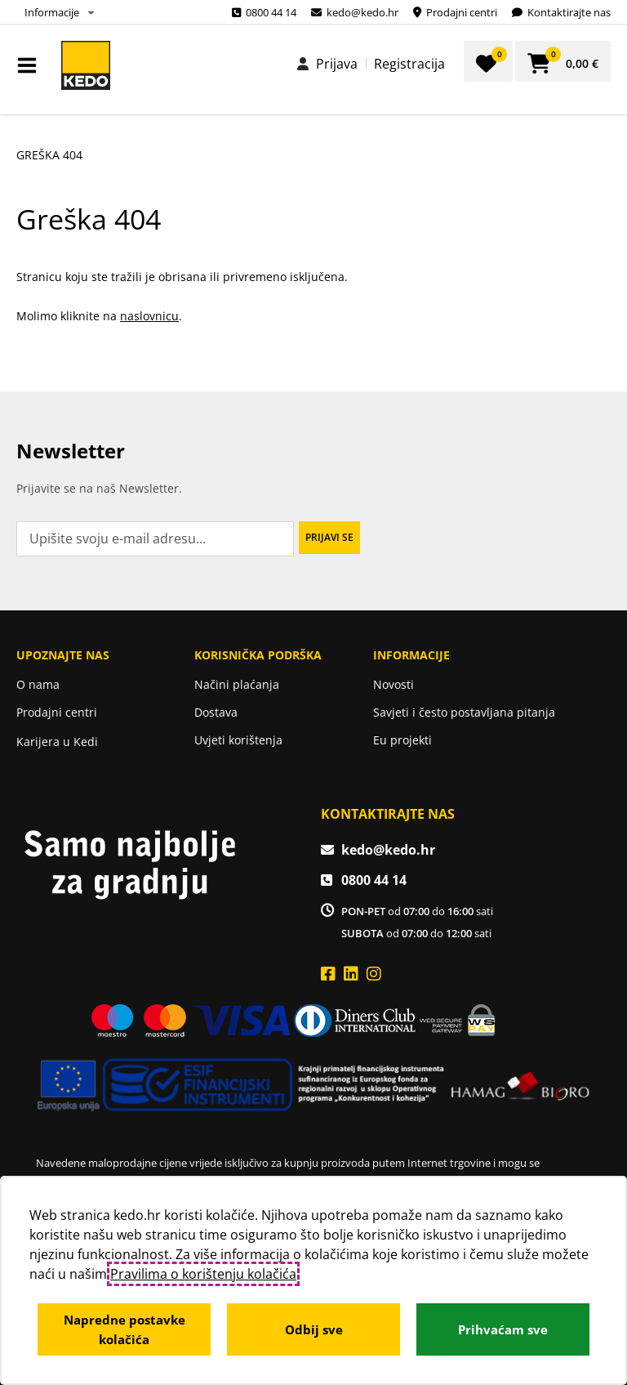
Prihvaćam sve (503, 1329)
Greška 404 (49, 155)
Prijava (337, 63)
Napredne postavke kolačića (124, 1329)
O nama (38, 684)
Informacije (51, 12)
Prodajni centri (56, 712)
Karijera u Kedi (57, 741)
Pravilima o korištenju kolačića (203, 1274)
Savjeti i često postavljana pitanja (464, 712)
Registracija (409, 63)
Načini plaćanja (236, 684)
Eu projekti (402, 740)
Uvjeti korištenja (238, 740)
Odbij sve (314, 1329)
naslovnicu (149, 316)
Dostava (216, 712)
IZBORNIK (30, 65)
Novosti (393, 684)
